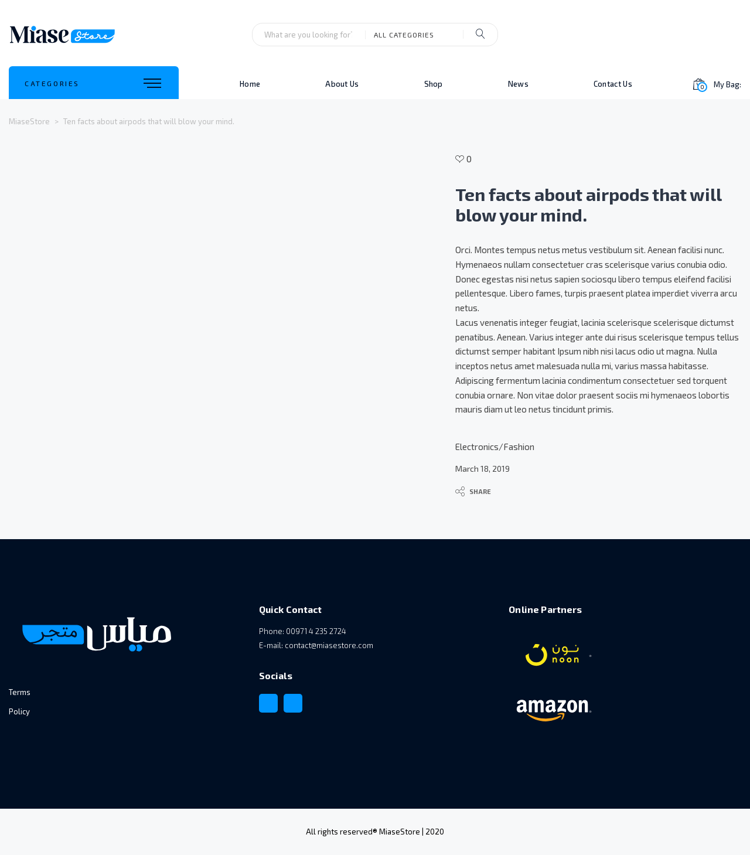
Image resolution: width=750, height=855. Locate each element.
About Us (342, 83)
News (518, 83)
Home (250, 83)
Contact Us (613, 83)
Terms (19, 692)
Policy (19, 711)
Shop (433, 83)
